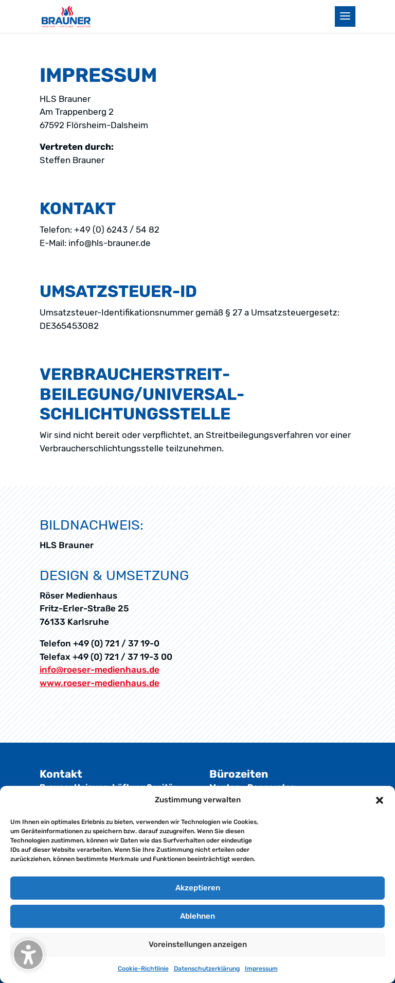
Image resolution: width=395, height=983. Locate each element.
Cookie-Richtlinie (143, 968)
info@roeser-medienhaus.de (99, 669)
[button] (379, 800)
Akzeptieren (197, 887)
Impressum (261, 968)
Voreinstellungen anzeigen (198, 944)
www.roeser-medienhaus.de (99, 683)
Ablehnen (197, 916)
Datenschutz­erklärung (207, 968)
